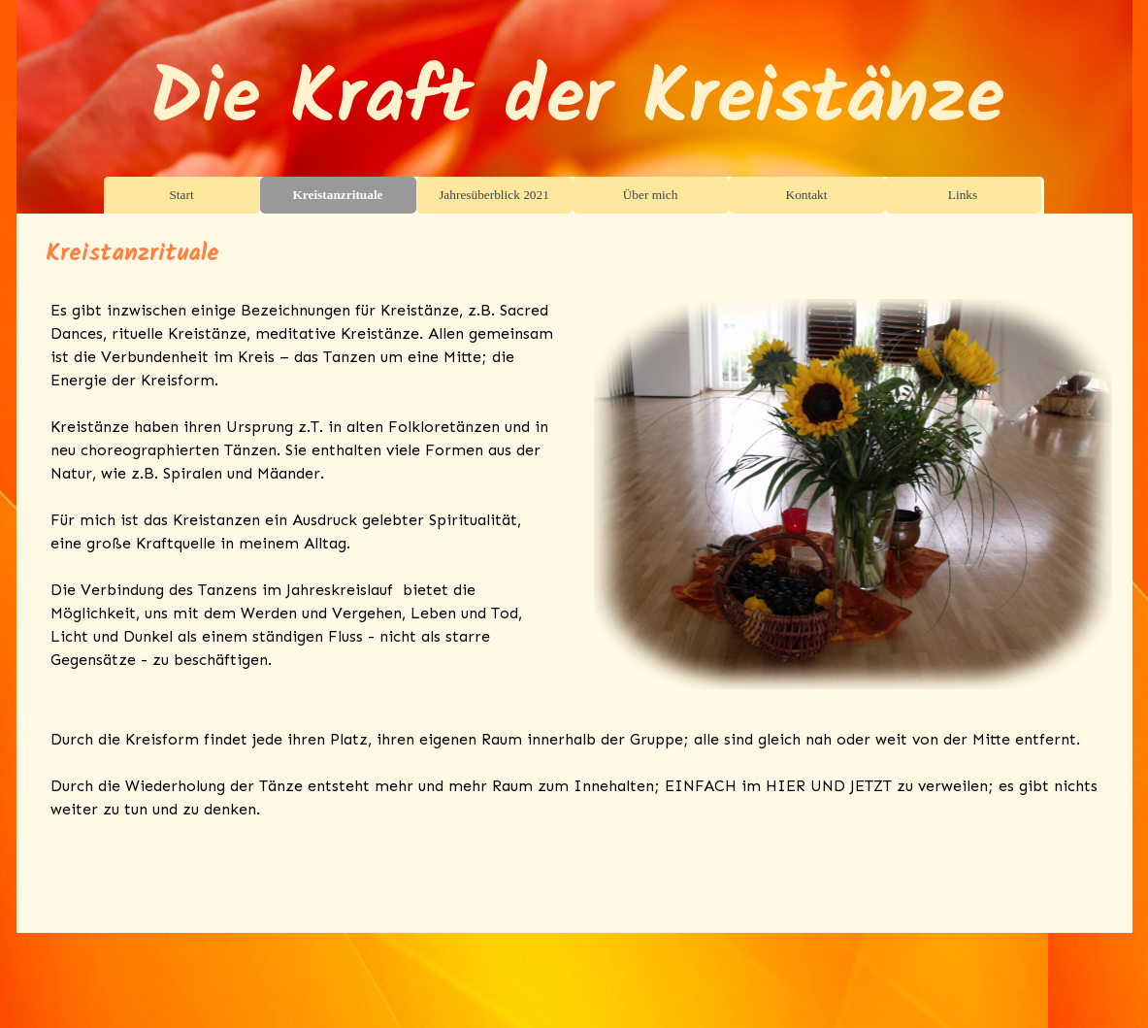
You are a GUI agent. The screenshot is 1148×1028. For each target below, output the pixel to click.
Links (962, 194)
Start (181, 194)
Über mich (650, 194)
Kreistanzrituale (337, 194)
